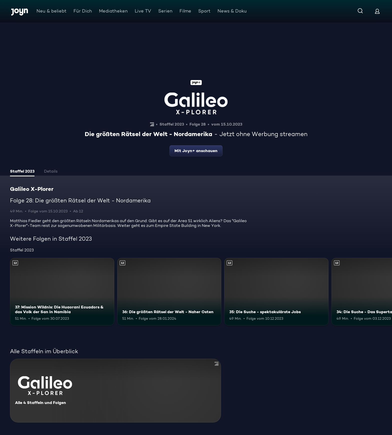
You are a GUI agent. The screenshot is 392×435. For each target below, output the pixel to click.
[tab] (22, 171)
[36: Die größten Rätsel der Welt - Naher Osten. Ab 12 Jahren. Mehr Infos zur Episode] (169, 292)
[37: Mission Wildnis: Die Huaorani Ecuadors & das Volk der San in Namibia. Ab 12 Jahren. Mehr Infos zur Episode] (62, 292)
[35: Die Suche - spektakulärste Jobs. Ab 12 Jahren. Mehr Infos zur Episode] (276, 292)
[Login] (377, 11)
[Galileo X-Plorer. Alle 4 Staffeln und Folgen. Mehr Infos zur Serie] (115, 390)
